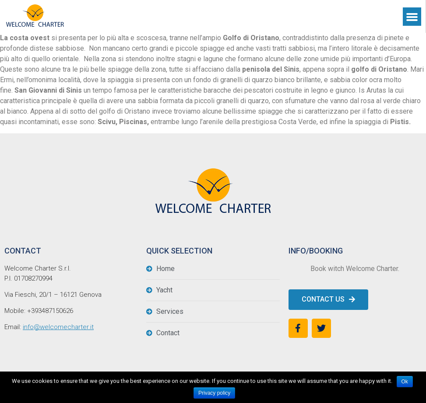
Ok (404, 382)
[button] (328, 299)
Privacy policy (214, 393)
